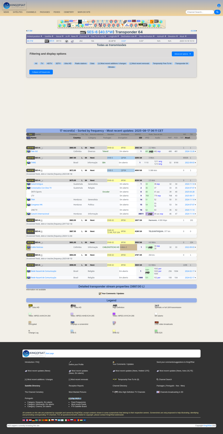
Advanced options (183, 54)
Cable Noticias (37, 247)
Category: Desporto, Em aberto (39, 402)
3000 (137, 242)
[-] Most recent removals (139, 63)
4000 (137, 170)
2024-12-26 (189, 151)
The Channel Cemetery (34, 392)
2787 (137, 255)
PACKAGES (45, 12)
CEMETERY (69, 12)
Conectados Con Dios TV (41, 188)
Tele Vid (34, 151)
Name (33, 137)
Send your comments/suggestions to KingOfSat (175, 362)
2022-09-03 (189, 162)
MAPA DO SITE (84, 12)
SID (140, 137)
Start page (38, 353)
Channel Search (164, 379)
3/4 (140, 148)
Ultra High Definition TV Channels (129, 392)
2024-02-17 (189, 271)
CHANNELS (31, 12)
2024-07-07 (189, 188)
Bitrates (112, 67)
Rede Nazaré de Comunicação (43, 271)
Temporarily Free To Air (162, 63)
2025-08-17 (189, 195)
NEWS (6, 12)
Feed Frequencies (78, 402)
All (36, 63)
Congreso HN (36, 204)
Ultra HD (67, 63)
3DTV (58, 63)
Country (77, 137)
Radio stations (81, 63)
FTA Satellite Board (79, 406)
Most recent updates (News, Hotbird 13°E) (131, 371)
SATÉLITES (17, 12)
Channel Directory (120, 386)
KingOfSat (208, 426)
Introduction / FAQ (32, 362)
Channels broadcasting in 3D (170, 392)
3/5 (140, 255)
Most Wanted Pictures (77, 392)
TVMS (33, 162)
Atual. (187, 137)
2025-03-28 (189, 191)
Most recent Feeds (78, 404)
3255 (137, 158)
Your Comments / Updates (113, 293)
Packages (160, 386)
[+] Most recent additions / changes (112, 63)
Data (92, 63)
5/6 (140, 170)
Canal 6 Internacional (40, 214)
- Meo (181, 386)
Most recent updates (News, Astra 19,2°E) (175, 371)
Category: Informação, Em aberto (40, 404)
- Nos (176, 386)
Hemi (92, 148)
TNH (33, 199)
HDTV (49, 63)
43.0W (193, 31)
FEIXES (57, 12)
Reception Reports (76, 386)
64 (86, 148)
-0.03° (123, 41)
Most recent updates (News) (37, 371)
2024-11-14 (189, 184)
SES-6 (92, 32)
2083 (137, 148)
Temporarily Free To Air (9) (126, 379)
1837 (137, 220)
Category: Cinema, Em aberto (39, 406)
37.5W (29, 31)
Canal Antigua (37, 184)
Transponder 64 (181, 63)
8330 (137, 180)
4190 (137, 231)
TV (42, 63)
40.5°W (106, 32)
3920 (137, 265)
